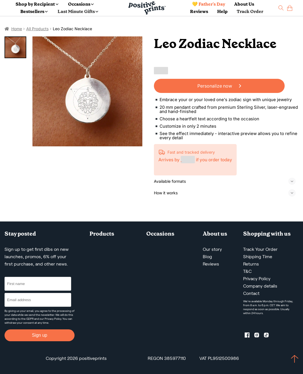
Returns (251, 264)
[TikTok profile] (268, 336)
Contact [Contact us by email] (251, 293)
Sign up (39, 335)
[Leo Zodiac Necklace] (87, 91)
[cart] (289, 8)
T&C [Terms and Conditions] (247, 271)
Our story (212, 249)
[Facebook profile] (249, 336)
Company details (260, 286)
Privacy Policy (53, 318)
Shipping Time (257, 256)
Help (222, 11)
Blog (207, 256)
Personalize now (219, 86)
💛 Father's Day (208, 4)
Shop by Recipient (37, 4)
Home (16, 28)
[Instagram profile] (259, 336)
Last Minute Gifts (78, 11)
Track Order (250, 11)
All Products (37, 28)
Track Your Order (260, 249)
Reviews (199, 11)
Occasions (81, 4)
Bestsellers (34, 11)
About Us (244, 4)
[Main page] (147, 8)
